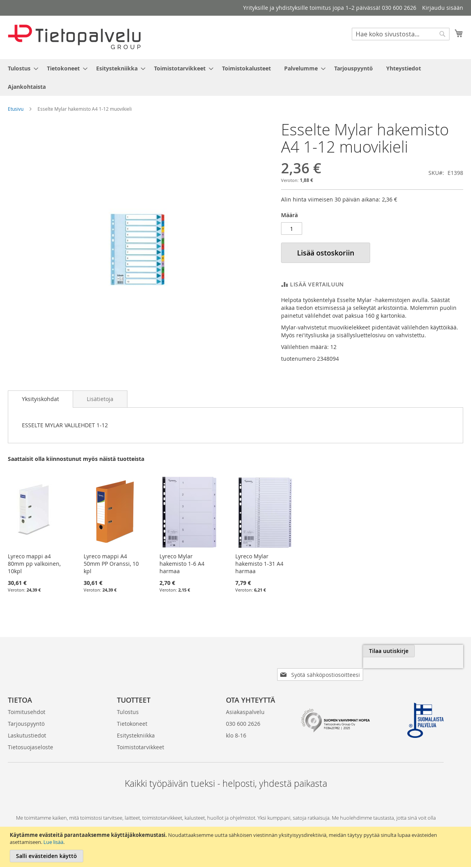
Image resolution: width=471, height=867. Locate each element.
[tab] (40, 399)
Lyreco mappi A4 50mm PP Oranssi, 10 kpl (111, 563)
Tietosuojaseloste (30, 734)
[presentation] (376, 669)
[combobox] (401, 34)
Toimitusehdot (26, 699)
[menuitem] (20, 68)
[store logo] (74, 37)
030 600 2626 (243, 711)
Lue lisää (53, 841)
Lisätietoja (100, 399)
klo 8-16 (236, 723)
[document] (236, 846)
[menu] (235, 77)
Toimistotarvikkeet (140, 734)
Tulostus (128, 699)
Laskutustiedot (27, 723)
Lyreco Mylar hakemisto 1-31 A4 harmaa (259, 563)
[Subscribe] (437, 651)
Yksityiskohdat (40, 399)
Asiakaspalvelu (245, 699)
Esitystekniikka (136, 723)
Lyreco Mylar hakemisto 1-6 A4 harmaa (181, 563)
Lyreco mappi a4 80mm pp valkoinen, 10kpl (34, 563)
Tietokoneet (132, 711)
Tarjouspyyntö (26, 711)
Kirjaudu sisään (442, 7)
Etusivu (15, 109)
